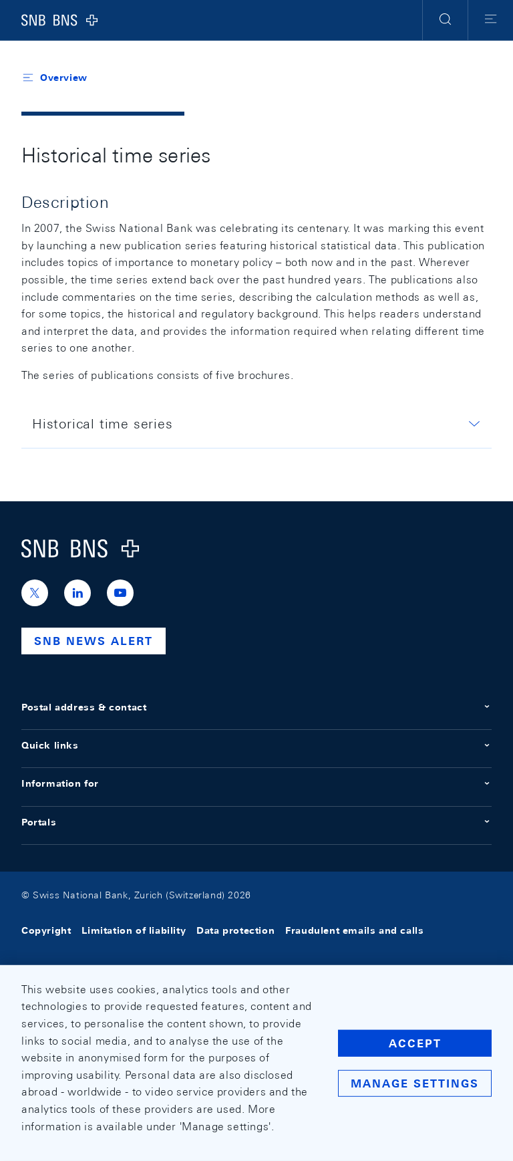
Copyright (46, 930)
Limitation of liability (133, 930)
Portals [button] (256, 822)
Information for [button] (256, 783)
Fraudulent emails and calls (354, 930)
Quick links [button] (256, 745)
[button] (445, 20)
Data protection (235, 930)
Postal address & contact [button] (256, 707)
